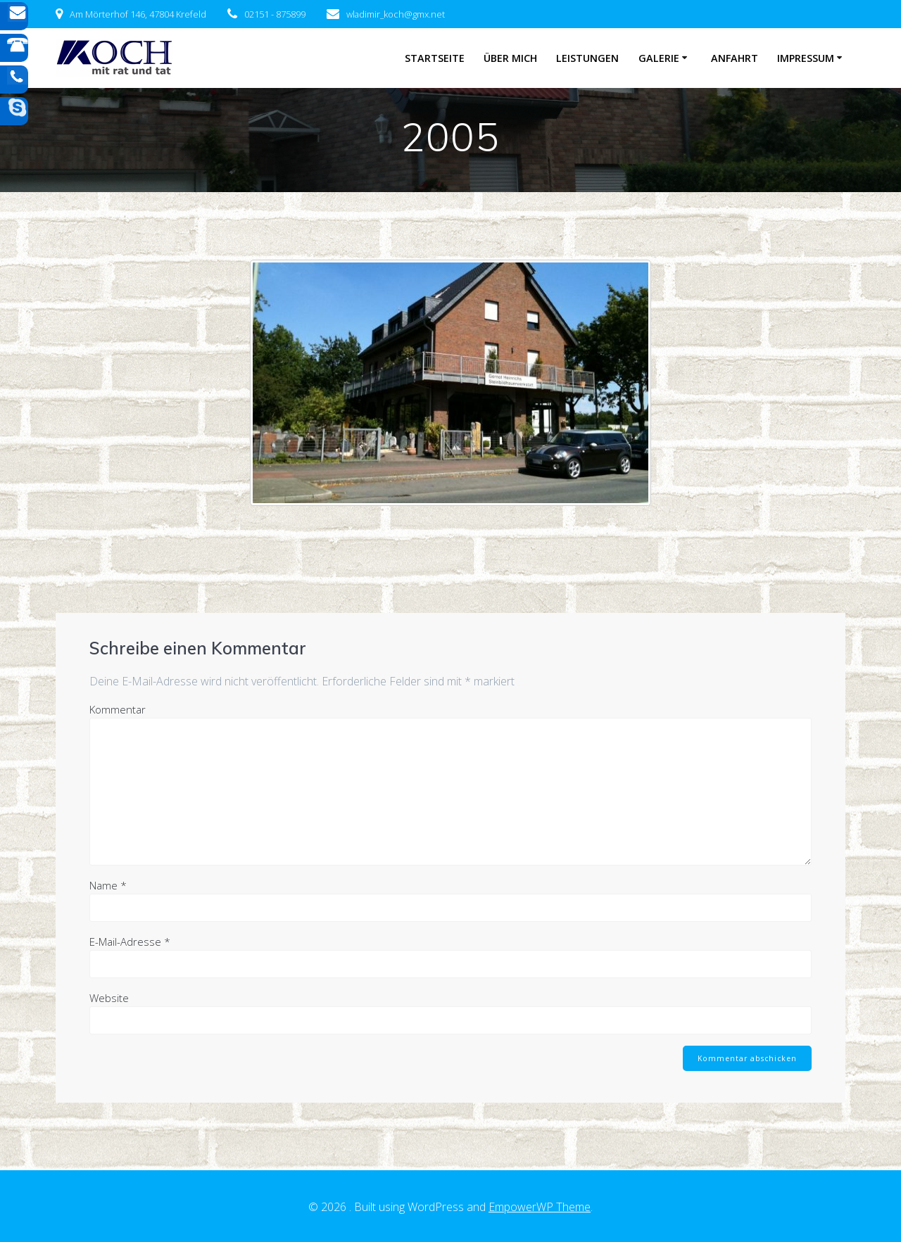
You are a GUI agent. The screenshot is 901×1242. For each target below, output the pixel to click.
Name (108, 885)
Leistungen (587, 58)
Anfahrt (734, 58)
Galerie (658, 58)
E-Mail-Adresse (129, 941)
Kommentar (117, 709)
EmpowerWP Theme (540, 1207)
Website (109, 998)
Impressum (805, 58)
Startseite (435, 58)
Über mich (510, 58)
